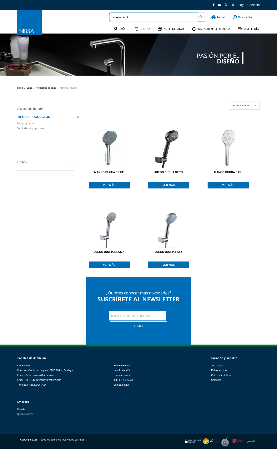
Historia (21, 409)
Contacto (253, 5)
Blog (240, 5)
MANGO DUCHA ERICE (109, 172)
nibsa (20, 88)
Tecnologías (217, 365)
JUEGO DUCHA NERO (168, 172)
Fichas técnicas (219, 370)
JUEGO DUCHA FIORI (168, 251)
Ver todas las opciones (30, 128)
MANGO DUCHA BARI (228, 172)
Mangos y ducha (68, 88)
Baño (29, 88)
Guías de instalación (221, 375)
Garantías (216, 380)
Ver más (109, 185)
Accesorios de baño (46, 88)
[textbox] (157, 17)
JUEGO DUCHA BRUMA (109, 251)
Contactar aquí (121, 384)
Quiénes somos (25, 414)
